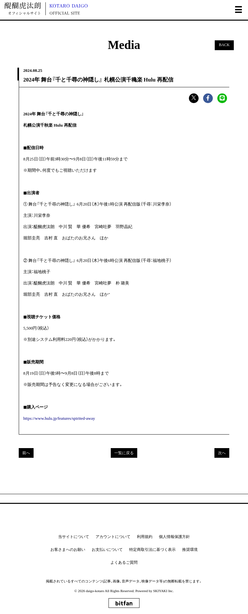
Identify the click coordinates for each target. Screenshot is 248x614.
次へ (222, 453)
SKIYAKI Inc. (163, 591)
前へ (26, 453)
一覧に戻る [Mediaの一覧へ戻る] (124, 453)
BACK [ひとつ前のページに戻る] (224, 45)
